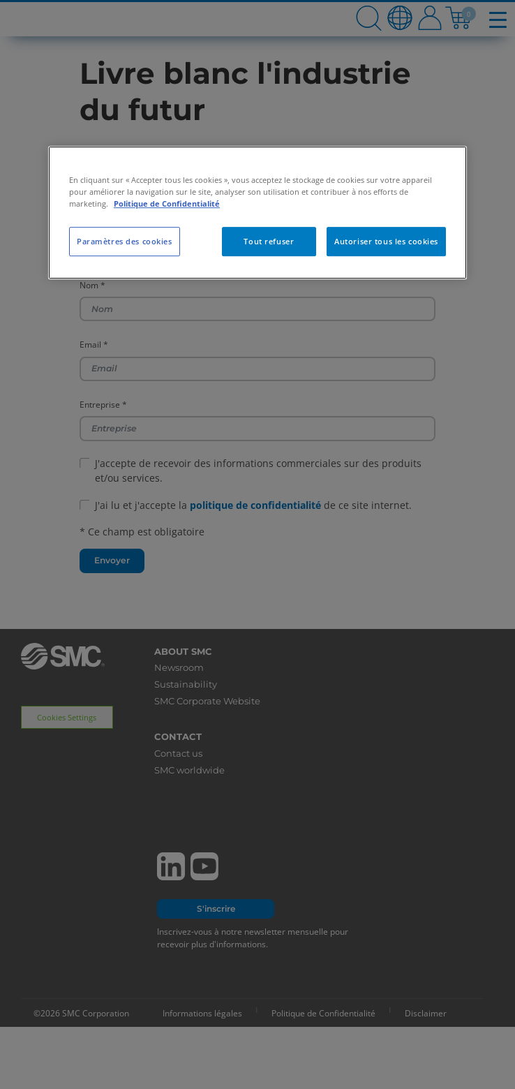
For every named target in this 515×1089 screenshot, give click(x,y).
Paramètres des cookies (124, 241)
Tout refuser (269, 241)
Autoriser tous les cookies (386, 241)
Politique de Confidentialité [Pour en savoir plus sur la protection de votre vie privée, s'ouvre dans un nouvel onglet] (167, 203)
